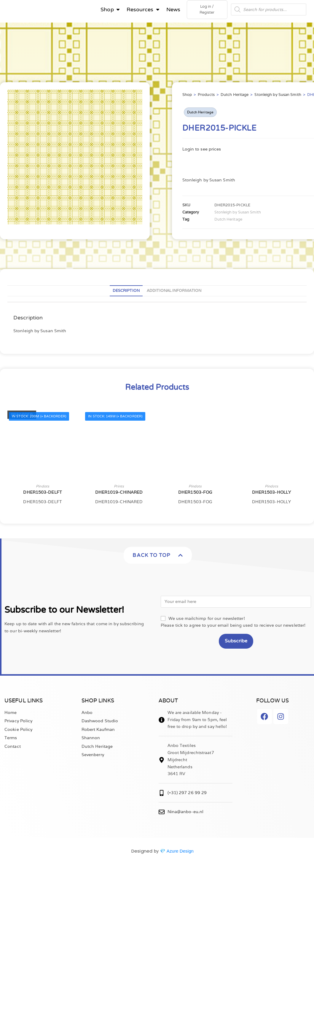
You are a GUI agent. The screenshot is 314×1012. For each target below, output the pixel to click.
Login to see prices (201, 150)
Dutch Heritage (234, 95)
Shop (187, 95)
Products (206, 95)
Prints (119, 487)
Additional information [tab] (174, 291)
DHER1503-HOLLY (271, 493)
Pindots (42, 487)
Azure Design (180, 852)
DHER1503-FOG (195, 493)
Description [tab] (126, 291)
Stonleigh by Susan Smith (277, 95)
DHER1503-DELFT (42, 493)
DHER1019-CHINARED (119, 493)
